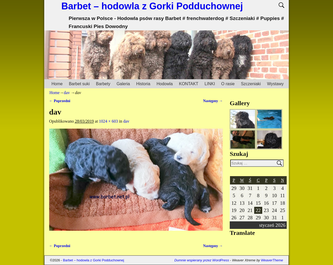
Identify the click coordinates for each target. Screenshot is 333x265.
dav (67, 92)
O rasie (228, 84)
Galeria (123, 84)
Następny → (213, 101)
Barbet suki (79, 84)
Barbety (103, 84)
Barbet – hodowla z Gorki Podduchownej (152, 6)
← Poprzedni (59, 101)
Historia (143, 84)
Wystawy (275, 84)
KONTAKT (188, 84)
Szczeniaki (251, 84)
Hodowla (165, 84)
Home (57, 84)
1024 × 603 (108, 121)
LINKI (209, 84)
